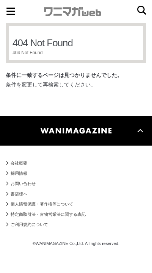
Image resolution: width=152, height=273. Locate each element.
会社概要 (19, 163)
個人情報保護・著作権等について (42, 204)
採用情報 (19, 173)
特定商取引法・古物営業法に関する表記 (48, 214)
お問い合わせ (23, 183)
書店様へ (19, 193)
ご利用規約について (29, 224)
